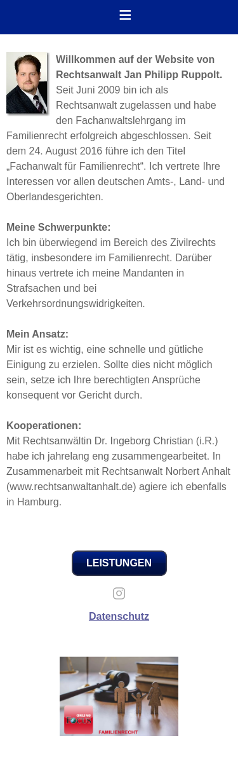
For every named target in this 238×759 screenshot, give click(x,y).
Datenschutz (119, 616)
